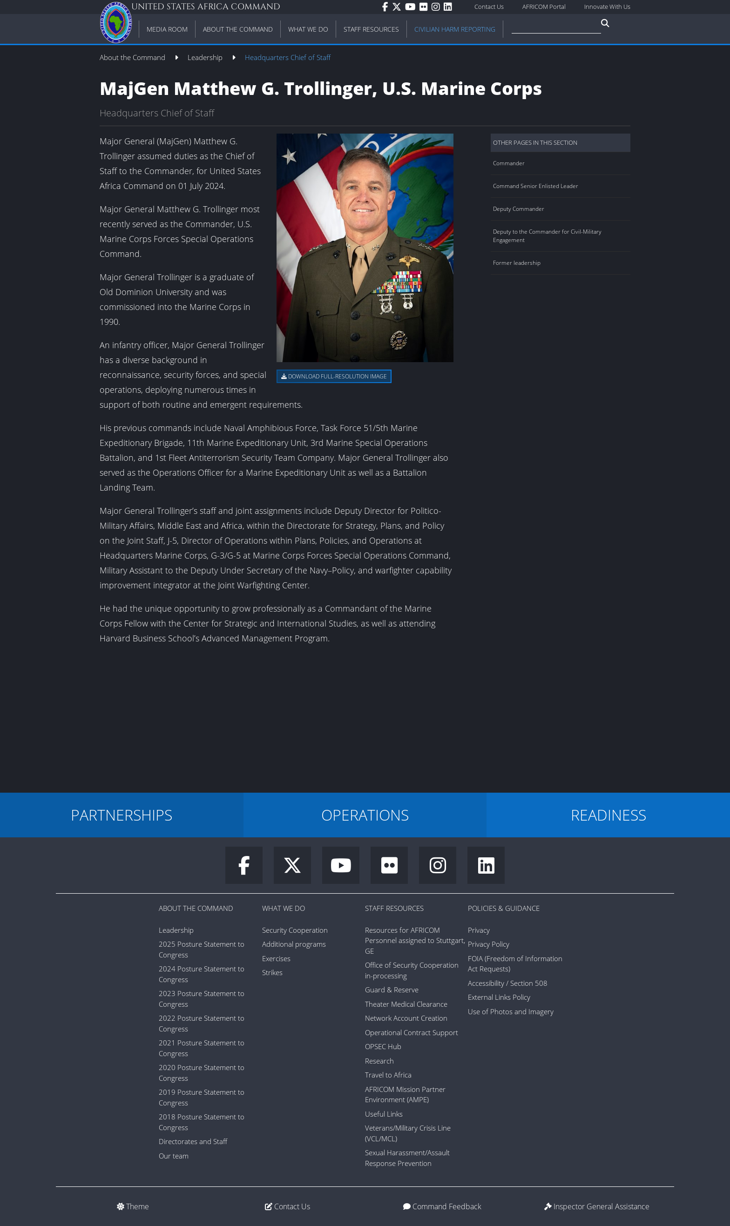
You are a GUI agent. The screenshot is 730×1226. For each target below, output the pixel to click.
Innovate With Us (607, 6)
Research (379, 1060)
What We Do (283, 908)
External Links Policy (499, 997)
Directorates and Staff (193, 1141)
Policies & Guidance (504, 908)
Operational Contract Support (411, 1032)
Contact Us (489, 6)
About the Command (133, 57)
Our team (174, 1155)
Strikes (272, 972)
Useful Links (384, 1113)
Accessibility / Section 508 (508, 983)
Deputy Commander (518, 209)
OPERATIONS (365, 815)
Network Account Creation (406, 1018)
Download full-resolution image (334, 376)
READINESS (608, 815)
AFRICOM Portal (544, 6)
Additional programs (294, 944)
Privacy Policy (488, 944)
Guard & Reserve (392, 989)
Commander (509, 163)
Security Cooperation (295, 930)
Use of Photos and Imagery (511, 1011)
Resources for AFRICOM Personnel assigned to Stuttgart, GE (415, 940)
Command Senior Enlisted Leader (535, 186)
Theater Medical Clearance (406, 1004)
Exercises (276, 958)
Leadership (206, 57)
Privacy (479, 930)
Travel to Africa (388, 1074)
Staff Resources (394, 908)
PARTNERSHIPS (121, 815)
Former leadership (517, 263)
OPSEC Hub (383, 1046)
